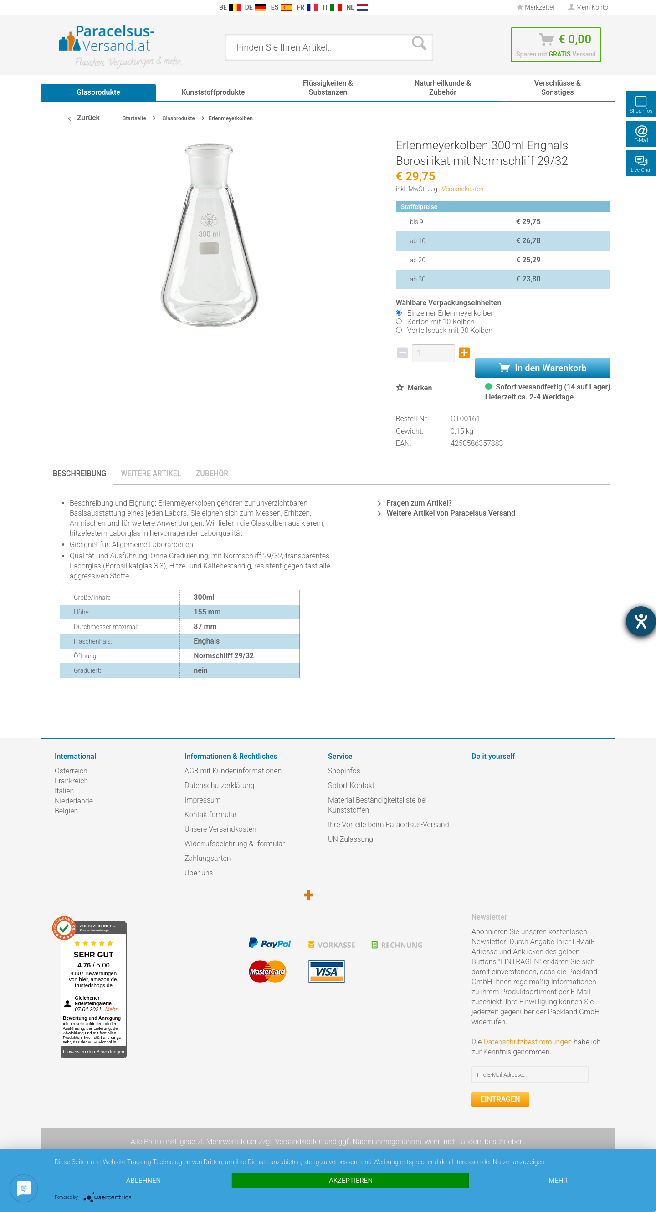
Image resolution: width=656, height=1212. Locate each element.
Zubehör (211, 473)
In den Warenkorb (542, 368)
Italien (64, 791)
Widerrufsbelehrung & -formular (234, 843)
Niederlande (74, 801)
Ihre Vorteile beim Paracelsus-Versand (388, 824)
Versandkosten (463, 189)
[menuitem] (59, 7)
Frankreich (71, 781)
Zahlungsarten (207, 858)
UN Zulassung (350, 839)
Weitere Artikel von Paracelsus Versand (446, 513)
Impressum (202, 800)
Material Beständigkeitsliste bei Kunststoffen (377, 805)
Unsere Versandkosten (220, 829)
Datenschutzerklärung (219, 785)
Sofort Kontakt (351, 785)
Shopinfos (344, 771)
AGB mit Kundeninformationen (233, 771)
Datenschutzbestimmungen (527, 1042)
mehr (558, 1180)
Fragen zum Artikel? (414, 503)
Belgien (66, 811)
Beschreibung (79, 473)
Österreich (71, 771)
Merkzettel (535, 7)
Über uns (198, 873)
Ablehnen (143, 1180)
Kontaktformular (210, 814)
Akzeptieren (351, 1180)
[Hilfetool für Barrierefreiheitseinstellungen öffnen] (641, 621)
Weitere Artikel (151, 473)
